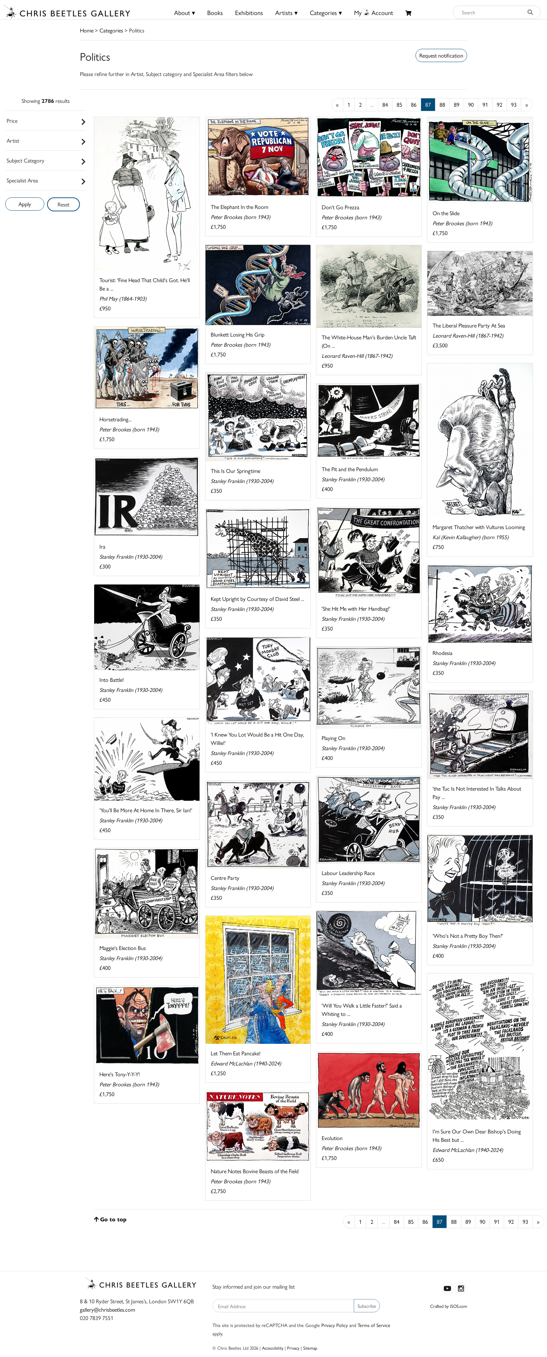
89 (456, 104)
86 (414, 104)
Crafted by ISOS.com (448, 1306)
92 (499, 104)
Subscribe (367, 1305)
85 (399, 104)
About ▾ (184, 12)
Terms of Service (374, 1324)
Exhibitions (249, 12)
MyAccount (373, 12)
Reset (63, 204)
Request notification (441, 55)
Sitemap (310, 1347)
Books (215, 12)
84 (385, 104)
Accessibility (272, 1347)
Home (86, 30)
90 (471, 104)
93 (514, 104)
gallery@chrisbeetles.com (107, 1309)
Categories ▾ (326, 12)
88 (442, 104)
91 (485, 104)
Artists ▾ (286, 12)
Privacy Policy (334, 1324)
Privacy (293, 1347)
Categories (111, 30)
